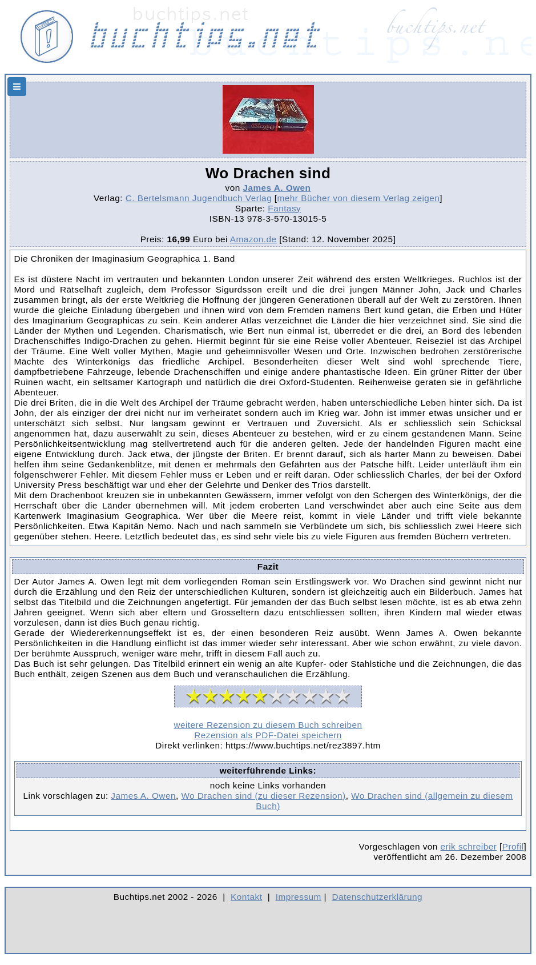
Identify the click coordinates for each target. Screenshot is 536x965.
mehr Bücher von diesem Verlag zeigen (358, 198)
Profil (513, 846)
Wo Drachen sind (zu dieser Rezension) (263, 795)
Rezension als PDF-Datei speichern (268, 735)
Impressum (298, 897)
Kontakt (246, 897)
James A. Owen (277, 188)
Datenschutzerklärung (377, 897)
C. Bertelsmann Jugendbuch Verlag (199, 198)
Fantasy (284, 208)
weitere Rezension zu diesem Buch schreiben (268, 725)
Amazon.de (253, 239)
